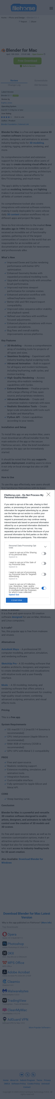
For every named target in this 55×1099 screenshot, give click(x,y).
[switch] (44, 553)
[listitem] (27, 547)
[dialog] (27, 549)
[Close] (49, 495)
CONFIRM (16, 600)
